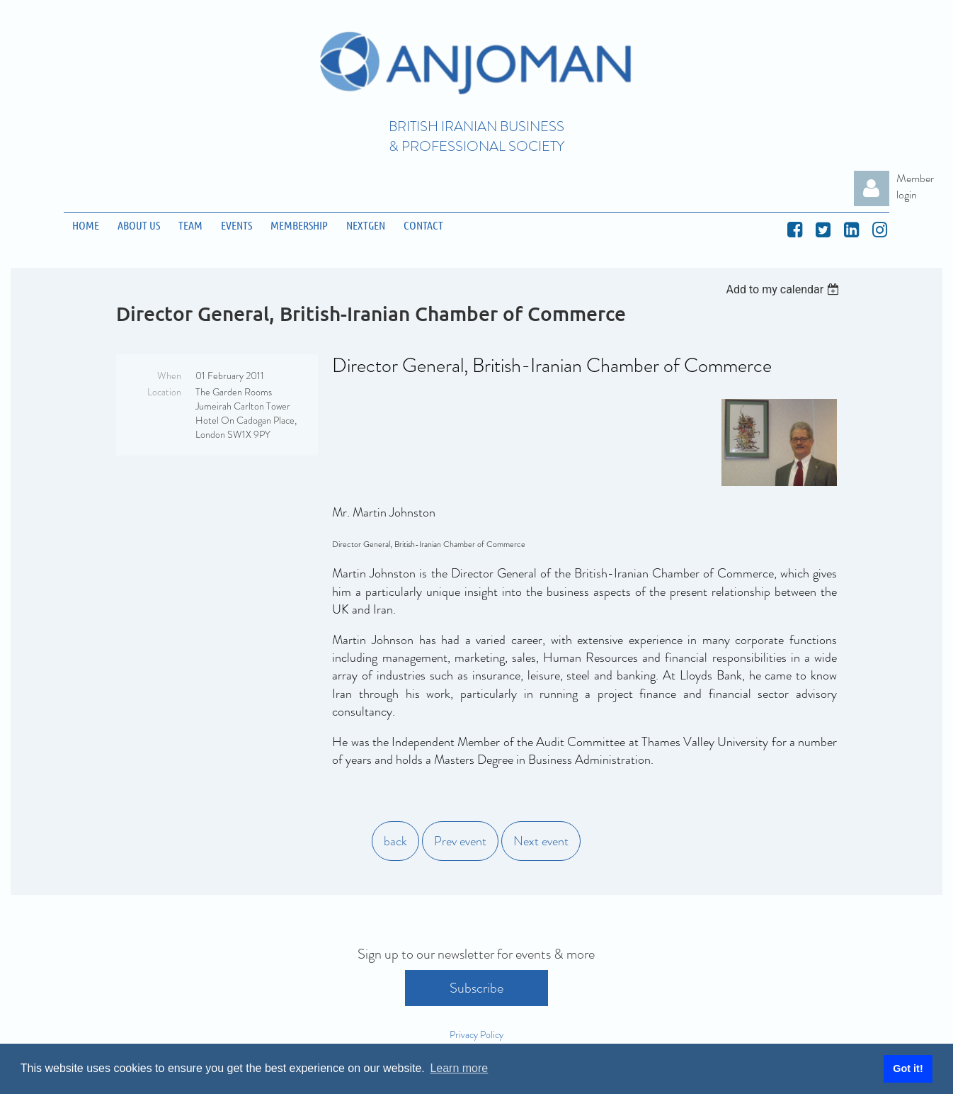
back (395, 841)
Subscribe (476, 988)
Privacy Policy (476, 1034)
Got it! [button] (908, 1068)
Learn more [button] (459, 1068)
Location (164, 392)
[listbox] (784, 289)
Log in (871, 188)
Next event (541, 841)
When (169, 375)
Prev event (460, 841)
